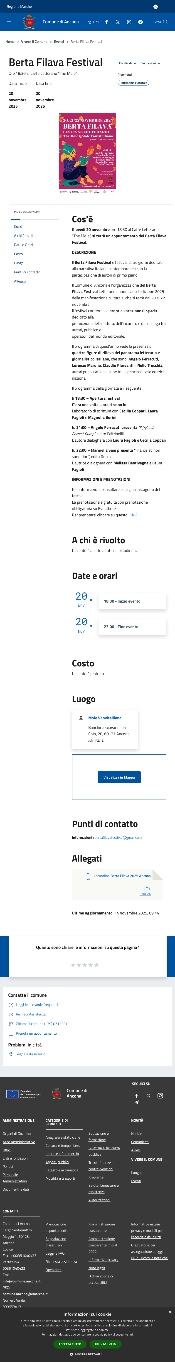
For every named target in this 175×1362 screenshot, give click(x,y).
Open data (54, 1269)
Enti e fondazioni (16, 1158)
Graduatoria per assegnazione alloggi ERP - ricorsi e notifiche (149, 1251)
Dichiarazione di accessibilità (101, 1279)
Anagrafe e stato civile (63, 1137)
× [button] (170, 1312)
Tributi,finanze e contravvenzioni (101, 1166)
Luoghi (136, 1172)
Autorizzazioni (100, 1200)
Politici (8, 1166)
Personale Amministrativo (15, 1178)
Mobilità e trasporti (60, 1178)
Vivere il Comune (34, 41)
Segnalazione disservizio (56, 1242)
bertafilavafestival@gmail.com (118, 837)
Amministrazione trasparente (102, 1227)
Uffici (7, 1150)
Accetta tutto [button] (70, 1344)
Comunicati (140, 1141)
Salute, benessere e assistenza (104, 1188)
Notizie (136, 1133)
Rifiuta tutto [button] (105, 1344)
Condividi (128, 63)
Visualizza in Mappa (119, 777)
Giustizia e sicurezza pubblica (104, 1151)
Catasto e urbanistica (62, 1170)
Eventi (59, 41)
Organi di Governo (17, 1133)
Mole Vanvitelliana (104, 718)
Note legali (97, 1268)
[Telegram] (138, 22)
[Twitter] (116, 22)
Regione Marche (19, 6)
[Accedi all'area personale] (155, 6)
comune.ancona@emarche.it (25, 1294)
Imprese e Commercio (62, 1153)
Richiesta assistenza (61, 1261)
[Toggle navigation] (9, 21)
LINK (132, 515)
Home (10, 41)
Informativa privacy (103, 1259)
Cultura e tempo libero (63, 1145)
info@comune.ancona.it (22, 1281)
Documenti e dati (16, 1189)
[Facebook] (104, 22)
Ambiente (96, 1177)
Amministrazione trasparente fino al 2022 (103, 1245)
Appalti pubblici (57, 1162)
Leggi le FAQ (55, 1253)
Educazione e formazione (99, 1136)
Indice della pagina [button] (27, 212)
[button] (87, 1354)
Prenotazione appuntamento (57, 1227)
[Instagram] (127, 22)
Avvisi (135, 1150)
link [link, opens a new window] (131, 1334)
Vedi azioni (151, 63)
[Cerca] (165, 22)
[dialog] (87, 1335)
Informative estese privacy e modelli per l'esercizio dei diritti (147, 1230)
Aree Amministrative (19, 1141)
